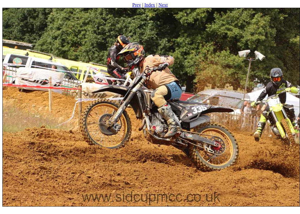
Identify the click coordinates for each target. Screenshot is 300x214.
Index (149, 4)
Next (163, 4)
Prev (136, 4)
